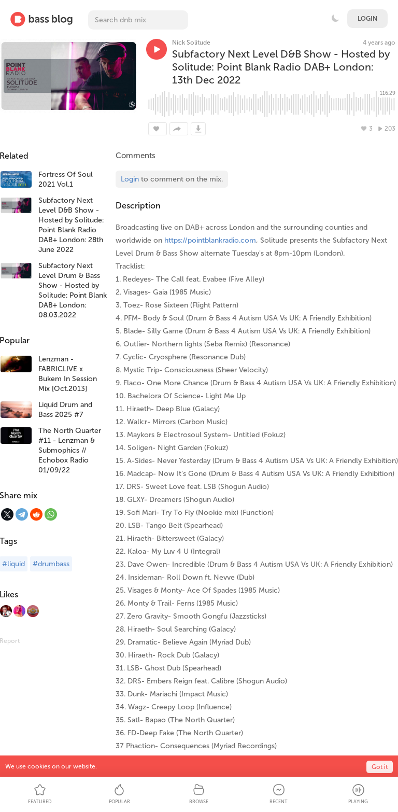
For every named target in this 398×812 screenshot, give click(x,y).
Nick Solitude (191, 42)
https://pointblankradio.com (210, 240)
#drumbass (51, 563)
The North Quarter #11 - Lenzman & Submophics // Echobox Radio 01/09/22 (69, 450)
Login (367, 18)
